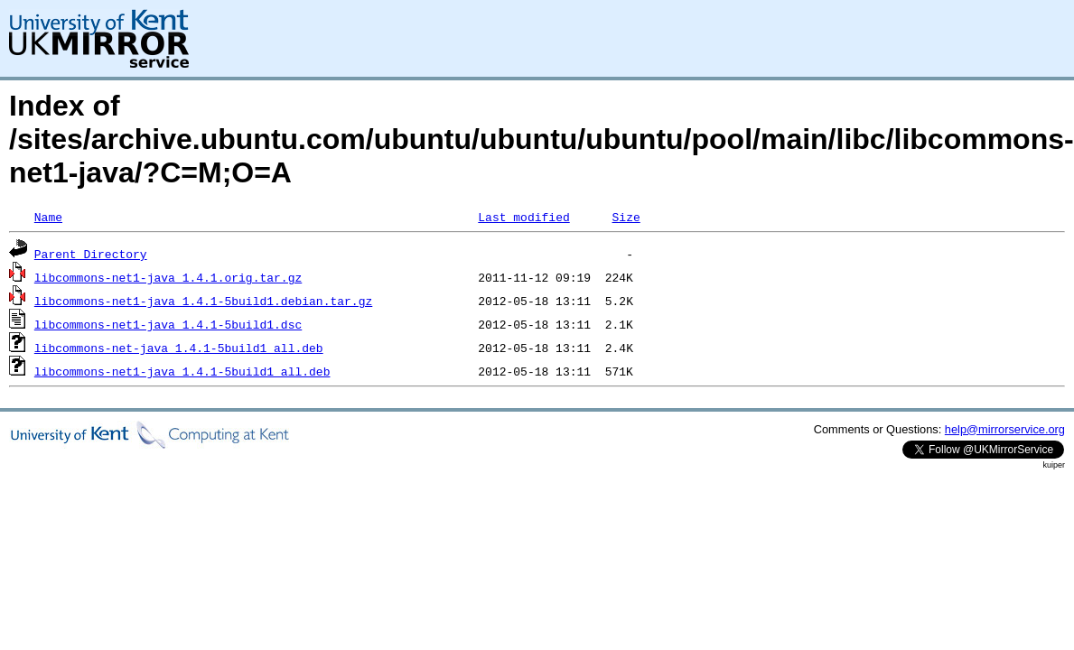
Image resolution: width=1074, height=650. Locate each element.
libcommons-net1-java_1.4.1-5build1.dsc (168, 324)
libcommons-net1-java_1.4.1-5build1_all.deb (182, 371)
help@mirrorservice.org (1005, 429)
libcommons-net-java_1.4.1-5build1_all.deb (178, 347)
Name (48, 217)
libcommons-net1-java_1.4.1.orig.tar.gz (168, 277)
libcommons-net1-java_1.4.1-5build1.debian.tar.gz (203, 300)
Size (626, 217)
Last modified (523, 217)
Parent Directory (90, 254)
